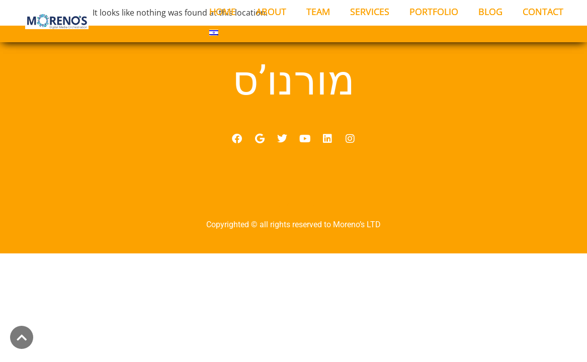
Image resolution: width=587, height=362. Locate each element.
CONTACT (543, 12)
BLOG (490, 12)
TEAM (318, 12)
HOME (222, 12)
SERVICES (369, 12)
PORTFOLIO (433, 12)
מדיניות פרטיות (293, 211)
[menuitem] (213, 32)
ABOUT (271, 12)
